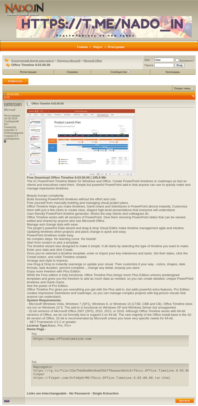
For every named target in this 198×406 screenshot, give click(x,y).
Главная (82, 47)
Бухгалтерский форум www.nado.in (32, 60)
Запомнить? (185, 60)
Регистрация (116, 47)
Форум (97, 47)
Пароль (149, 65)
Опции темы (182, 88)
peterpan (13, 103)
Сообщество (120, 72)
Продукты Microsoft (68, 60)
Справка (72, 72)
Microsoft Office (93, 60)
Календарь (173, 72)
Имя (147, 59)
